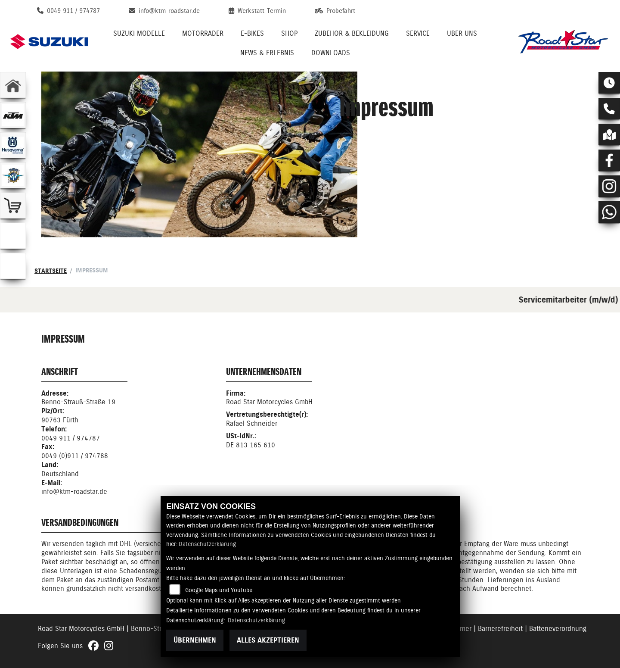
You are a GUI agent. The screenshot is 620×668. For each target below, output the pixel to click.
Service (418, 33)
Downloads (330, 53)
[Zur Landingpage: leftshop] (13, 206)
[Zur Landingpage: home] (13, 85)
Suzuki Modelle (139, 33)
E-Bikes (252, 33)
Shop (289, 33)
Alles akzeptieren (268, 640)
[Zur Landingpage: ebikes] (13, 266)
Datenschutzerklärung (207, 543)
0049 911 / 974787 (70, 438)
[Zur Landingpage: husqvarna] (13, 145)
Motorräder (202, 33)
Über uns (462, 33)
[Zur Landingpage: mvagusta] (13, 175)
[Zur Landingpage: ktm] (13, 115)
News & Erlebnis (267, 53)
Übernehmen (195, 640)
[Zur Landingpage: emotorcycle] (13, 236)
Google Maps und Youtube (218, 590)
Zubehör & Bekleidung (352, 33)
